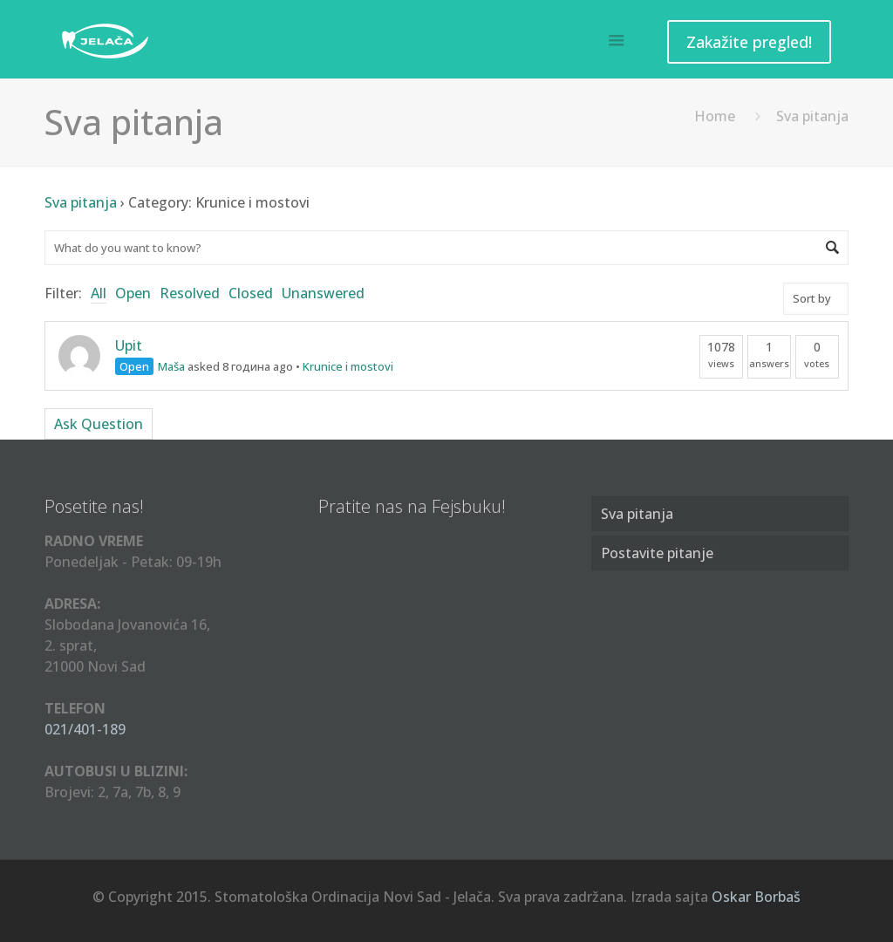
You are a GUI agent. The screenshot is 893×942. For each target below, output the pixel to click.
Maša (171, 366)
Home (714, 116)
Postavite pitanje (657, 553)
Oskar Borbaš (756, 896)
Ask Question (98, 423)
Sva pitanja (80, 202)
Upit (128, 345)
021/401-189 (85, 729)
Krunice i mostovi (348, 366)
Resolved (190, 293)
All (98, 293)
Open (133, 293)
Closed (250, 293)
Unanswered (323, 293)
